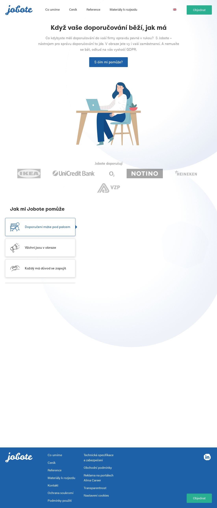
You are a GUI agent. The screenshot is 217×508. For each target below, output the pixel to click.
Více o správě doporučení (110, 277)
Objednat (199, 9)
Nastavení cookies (96, 495)
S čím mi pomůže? (108, 61)
